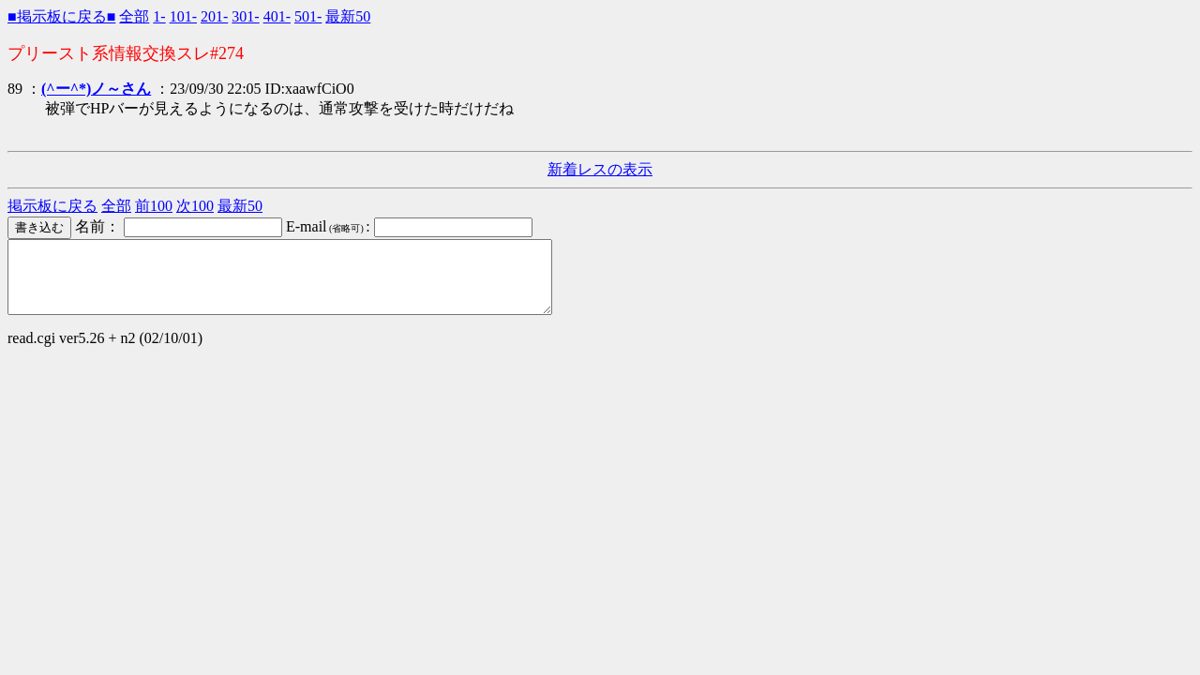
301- (245, 16)
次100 (195, 206)
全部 (134, 16)
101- (183, 16)
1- (159, 16)
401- (277, 16)
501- (308, 16)
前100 (153, 206)
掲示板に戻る (53, 206)
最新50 (347, 16)
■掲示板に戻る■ (61, 16)
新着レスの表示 (600, 169)
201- (214, 16)
